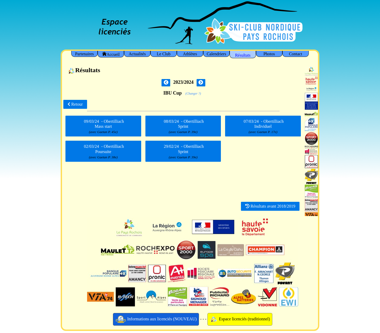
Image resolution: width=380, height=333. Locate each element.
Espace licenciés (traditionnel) (240, 319)
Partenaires (84, 54)
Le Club (163, 54)
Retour (75, 104)
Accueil (111, 54)
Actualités (137, 54)
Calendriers (216, 54)
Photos (269, 54)
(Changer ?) (193, 93)
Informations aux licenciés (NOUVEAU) (156, 319)
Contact (295, 54)
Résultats (243, 55)
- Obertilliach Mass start (103, 126)
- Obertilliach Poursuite (103, 152)
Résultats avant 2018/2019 (270, 206)
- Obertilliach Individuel (262, 126)
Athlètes (190, 54)
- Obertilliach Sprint (183, 126)
